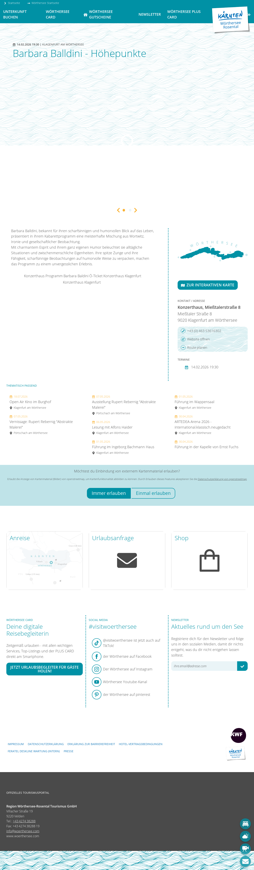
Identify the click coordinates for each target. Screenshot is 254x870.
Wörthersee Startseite (43, 3)
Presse (68, 751)
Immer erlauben (109, 493)
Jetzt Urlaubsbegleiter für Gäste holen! (44, 669)
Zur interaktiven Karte (207, 285)
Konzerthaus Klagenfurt (122, 275)
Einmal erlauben (153, 493)
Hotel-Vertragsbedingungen (141, 744)
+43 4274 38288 (24, 821)
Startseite (12, 3)
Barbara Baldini (76, 275)
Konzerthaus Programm (43, 275)
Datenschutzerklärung (46, 744)
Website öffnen (195, 339)
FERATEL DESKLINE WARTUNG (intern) (34, 751)
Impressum (16, 744)
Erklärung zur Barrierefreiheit (91, 744)
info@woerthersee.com (22, 831)
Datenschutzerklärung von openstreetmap (222, 479)
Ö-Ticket (96, 275)
